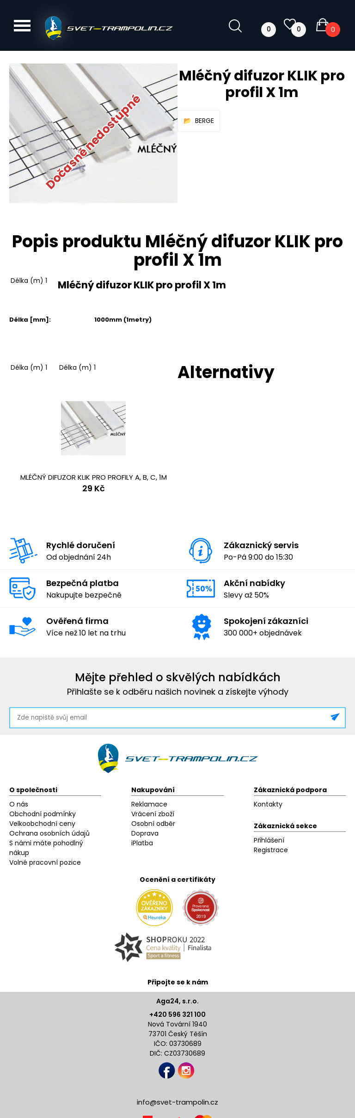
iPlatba (142, 843)
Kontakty (268, 804)
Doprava (145, 833)
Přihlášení (269, 840)
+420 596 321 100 (177, 1014)
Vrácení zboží (152, 814)
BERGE (204, 120)
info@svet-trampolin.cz (177, 1102)
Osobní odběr (153, 823)
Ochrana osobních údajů (49, 833)
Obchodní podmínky (42, 814)
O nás (18, 804)
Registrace (271, 850)
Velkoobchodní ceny (42, 823)
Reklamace (149, 804)
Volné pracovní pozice (45, 862)
